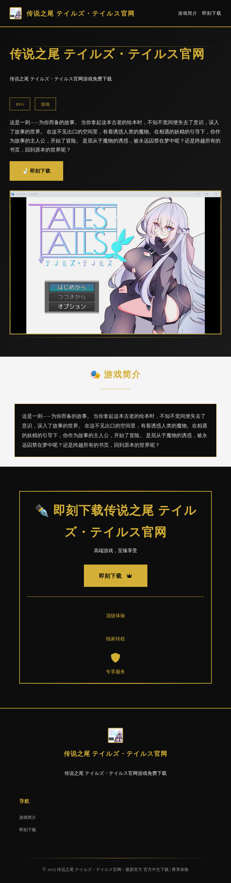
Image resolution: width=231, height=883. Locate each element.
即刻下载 (211, 13)
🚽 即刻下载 (36, 171)
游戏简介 (187, 13)
